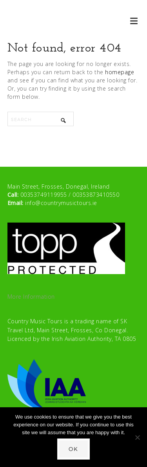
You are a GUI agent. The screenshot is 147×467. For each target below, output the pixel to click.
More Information (31, 296)
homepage (119, 72)
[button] (134, 20)
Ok (73, 449)
